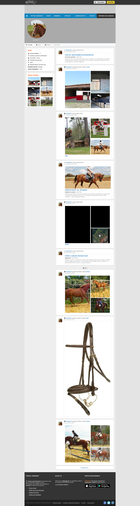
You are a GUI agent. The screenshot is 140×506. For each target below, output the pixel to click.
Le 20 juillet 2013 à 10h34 (69, 273)
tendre (88, 271)
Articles (68, 16)
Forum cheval (32, 488)
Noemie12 (68, 50)
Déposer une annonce (106, 16)
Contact (92, 16)
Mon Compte (101, 2)
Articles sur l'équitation (35, 494)
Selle (87, 318)
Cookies (83, 502)
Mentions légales (57, 502)
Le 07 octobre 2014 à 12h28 (70, 51)
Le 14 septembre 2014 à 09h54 (70, 68)
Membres (57, 16)
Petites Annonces (37, 16)
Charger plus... (85, 467)
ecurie (88, 67)
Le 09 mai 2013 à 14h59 (69, 422)
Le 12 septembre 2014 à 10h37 (70, 164)
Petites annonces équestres (36, 490)
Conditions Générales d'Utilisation (71, 502)
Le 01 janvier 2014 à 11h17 (69, 203)
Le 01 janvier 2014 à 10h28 (69, 252)
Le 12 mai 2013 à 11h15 (69, 319)
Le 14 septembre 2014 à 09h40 (70, 115)
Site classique (90, 502)
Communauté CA (80, 16)
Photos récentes (40, 75)
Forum (48, 16)
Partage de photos (34, 492)
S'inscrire (110, 2)
